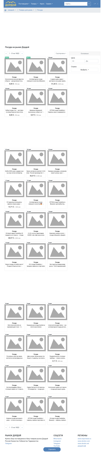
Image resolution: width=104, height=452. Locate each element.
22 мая (50, 88)
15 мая (50, 211)
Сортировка (60, 53)
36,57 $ (36, 176)
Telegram (8, 443)
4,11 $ (57, 361)
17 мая (7, 180)
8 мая (50, 242)
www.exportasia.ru (84, 439)
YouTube (57, 446)
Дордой (11, 10)
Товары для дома (25, 10)
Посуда (40, 10)
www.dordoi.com (84, 441)
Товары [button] (34, 4)
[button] (95, 4)
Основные (85, 53)
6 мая (7, 334)
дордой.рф (82, 446)
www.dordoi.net (83, 443)
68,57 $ (14, 238)
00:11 (28, 57)
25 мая (29, 88)
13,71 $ (14, 207)
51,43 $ (57, 84)
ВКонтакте (58, 439)
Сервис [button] (48, 4)
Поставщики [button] (23, 4)
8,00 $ (14, 84)
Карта (42, 4)
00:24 (6, 57)
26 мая (7, 88)
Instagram (57, 441)
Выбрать (84, 70)
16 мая (50, 180)
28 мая (50, 57)
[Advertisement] (52, 30)
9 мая (28, 242)
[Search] (75, 4)
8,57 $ (36, 115)
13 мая (7, 242)
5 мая (28, 397)
